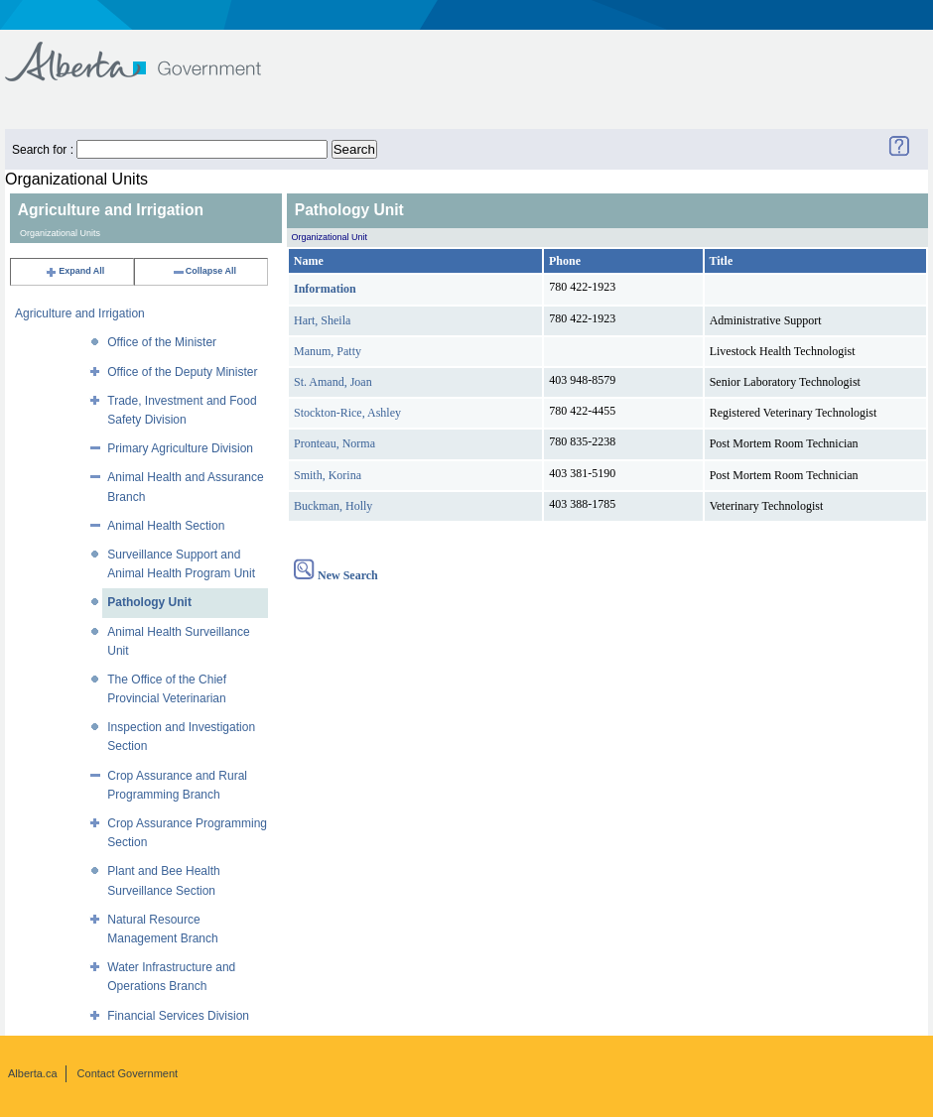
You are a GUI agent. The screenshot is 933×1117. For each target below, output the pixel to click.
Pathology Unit (149, 602)
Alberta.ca (33, 1073)
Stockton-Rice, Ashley (347, 413)
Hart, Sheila (322, 320)
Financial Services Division (178, 1016)
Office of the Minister (161, 342)
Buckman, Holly (333, 506)
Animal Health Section (165, 526)
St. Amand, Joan (333, 382)
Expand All (74, 271)
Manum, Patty (327, 351)
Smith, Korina (327, 475)
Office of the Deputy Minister (182, 372)
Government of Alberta (149, 52)
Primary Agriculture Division (180, 448)
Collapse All (204, 271)
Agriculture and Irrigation (80, 313)
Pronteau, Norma (334, 443)
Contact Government (128, 1073)
